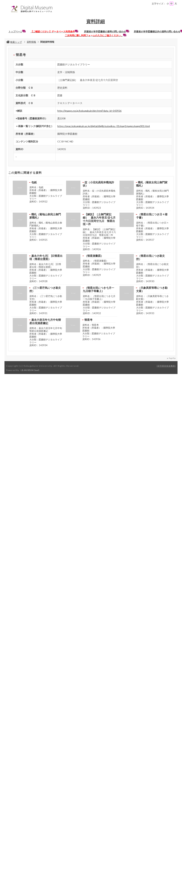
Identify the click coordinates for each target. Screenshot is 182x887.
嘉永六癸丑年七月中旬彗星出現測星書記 (45, 321)
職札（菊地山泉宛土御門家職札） (45, 216)
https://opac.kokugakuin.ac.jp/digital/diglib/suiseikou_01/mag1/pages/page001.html (103, 126)
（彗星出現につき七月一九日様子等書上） (98, 289)
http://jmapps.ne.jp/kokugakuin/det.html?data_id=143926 (89, 110)
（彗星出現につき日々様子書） (151, 216)
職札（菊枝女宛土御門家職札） (151, 184)
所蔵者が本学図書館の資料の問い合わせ (106, 31)
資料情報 (31, 41)
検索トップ (14, 42)
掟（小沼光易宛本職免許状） (98, 184)
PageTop (172, 358)
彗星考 (91, 319)
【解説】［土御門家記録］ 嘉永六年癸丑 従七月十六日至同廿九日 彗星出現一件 (99, 219)
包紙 (34, 182)
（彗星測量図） (95, 255)
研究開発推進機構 (166, 366)
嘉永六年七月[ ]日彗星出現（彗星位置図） (45, 257)
